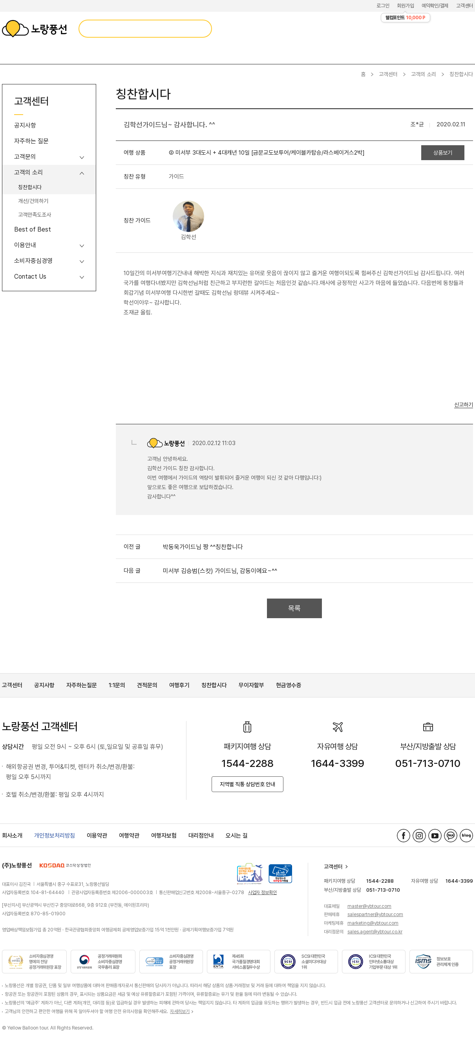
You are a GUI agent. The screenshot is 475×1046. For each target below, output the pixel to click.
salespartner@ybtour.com (375, 914)
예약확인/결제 (435, 6)
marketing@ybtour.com (372, 923)
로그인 (382, 6)
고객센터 (464, 6)
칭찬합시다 (30, 187)
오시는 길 (237, 835)
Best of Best (32, 229)
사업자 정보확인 (262, 892)
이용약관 (97, 835)
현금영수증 (288, 685)
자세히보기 (180, 1011)
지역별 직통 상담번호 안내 (247, 784)
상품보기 (442, 153)
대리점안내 (201, 835)
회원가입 (405, 6)
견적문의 (147, 685)
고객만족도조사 (34, 215)
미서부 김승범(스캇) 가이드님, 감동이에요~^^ (220, 571)
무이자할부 (251, 685)
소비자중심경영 (33, 261)
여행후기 (179, 685)
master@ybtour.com (369, 906)
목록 (294, 608)
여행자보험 (164, 835)
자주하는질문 (81, 685)
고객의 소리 (423, 74)
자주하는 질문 (31, 141)
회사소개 (12, 835)
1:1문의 (117, 685)
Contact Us (30, 276)
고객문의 (25, 157)
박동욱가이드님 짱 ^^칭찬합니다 (203, 547)
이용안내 (25, 245)
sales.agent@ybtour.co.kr (374, 932)
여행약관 (129, 835)
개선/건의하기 (33, 201)
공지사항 (25, 125)
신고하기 (463, 405)
